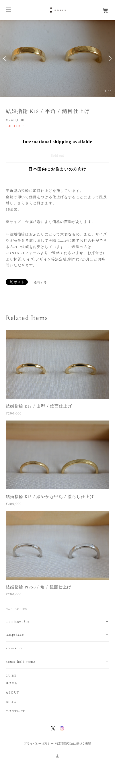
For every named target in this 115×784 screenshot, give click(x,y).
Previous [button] (5, 58)
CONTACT (15, 711)
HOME (11, 683)
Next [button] (109, 58)
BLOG (11, 702)
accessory (14, 648)
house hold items (21, 662)
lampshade (15, 634)
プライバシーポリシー (39, 743)
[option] (57, 58)
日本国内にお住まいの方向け (57, 169)
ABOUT (13, 693)
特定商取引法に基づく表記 (73, 743)
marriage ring (18, 621)
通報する (40, 282)
